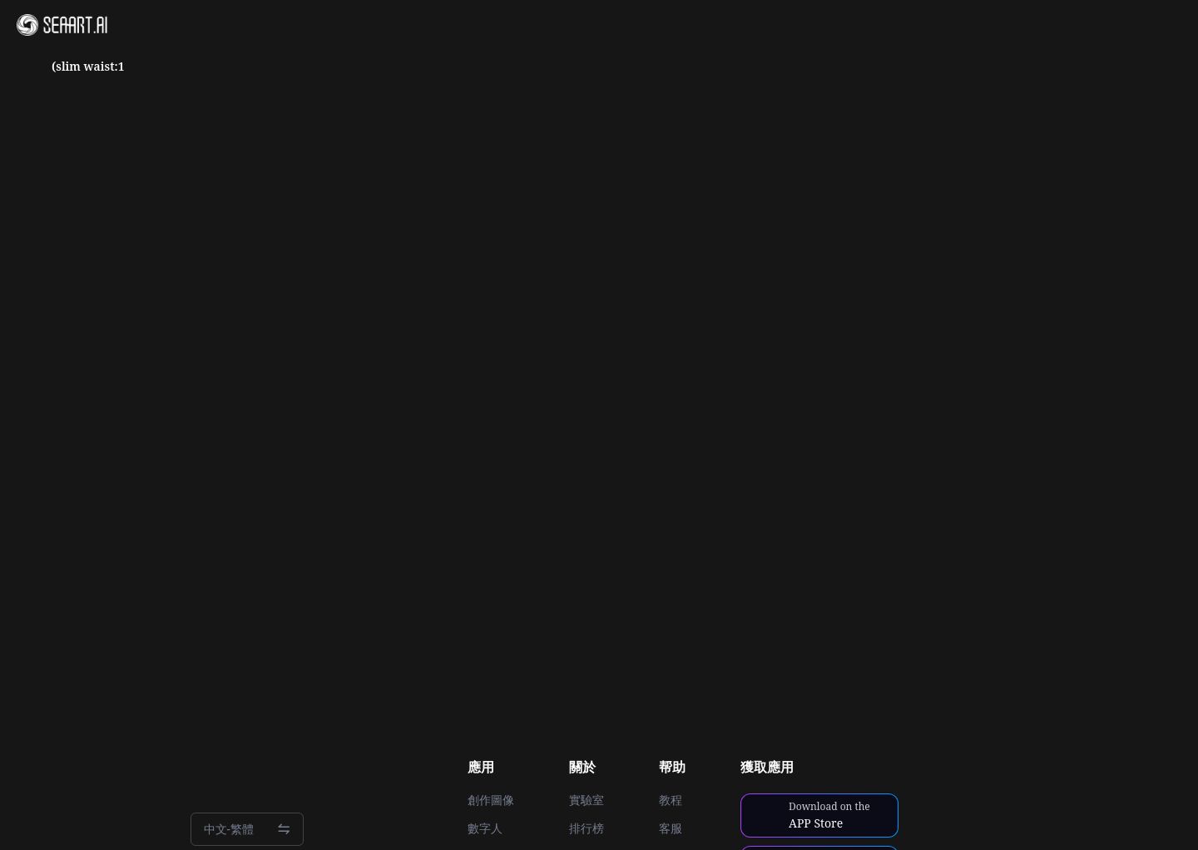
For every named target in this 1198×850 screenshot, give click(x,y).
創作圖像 (491, 800)
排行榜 (586, 828)
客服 (670, 828)
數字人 (485, 828)
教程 (670, 800)
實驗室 (586, 800)
